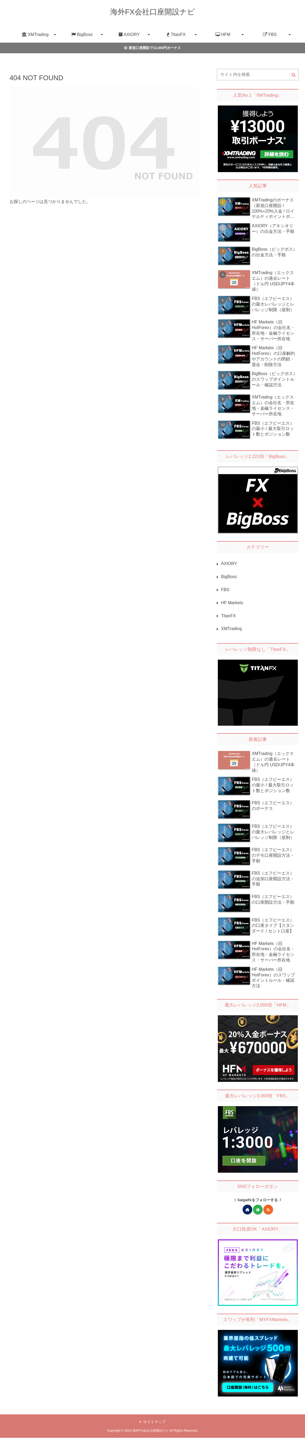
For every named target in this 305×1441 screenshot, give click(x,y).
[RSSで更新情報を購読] (268, 1209)
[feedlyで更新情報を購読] (258, 1209)
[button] (294, 74)
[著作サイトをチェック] (247, 1209)
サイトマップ (153, 1422)
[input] (258, 74)
